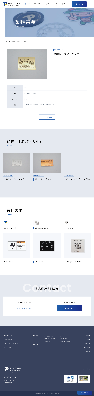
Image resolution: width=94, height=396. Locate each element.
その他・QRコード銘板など (66, 341)
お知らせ (88, 339)
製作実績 (27, 4)
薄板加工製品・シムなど (49, 338)
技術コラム (87, 343)
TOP (6, 41)
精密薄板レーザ (37, 4)
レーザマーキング (48, 4)
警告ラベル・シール (64, 336)
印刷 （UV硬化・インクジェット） (11, 343)
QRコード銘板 (65, 4)
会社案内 (88, 335)
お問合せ (88, 351)
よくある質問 (87, 347)
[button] (90, 4)
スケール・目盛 (63, 338)
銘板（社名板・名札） (48, 336)
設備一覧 (35, 344)
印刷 (56, 4)
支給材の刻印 (47, 341)
